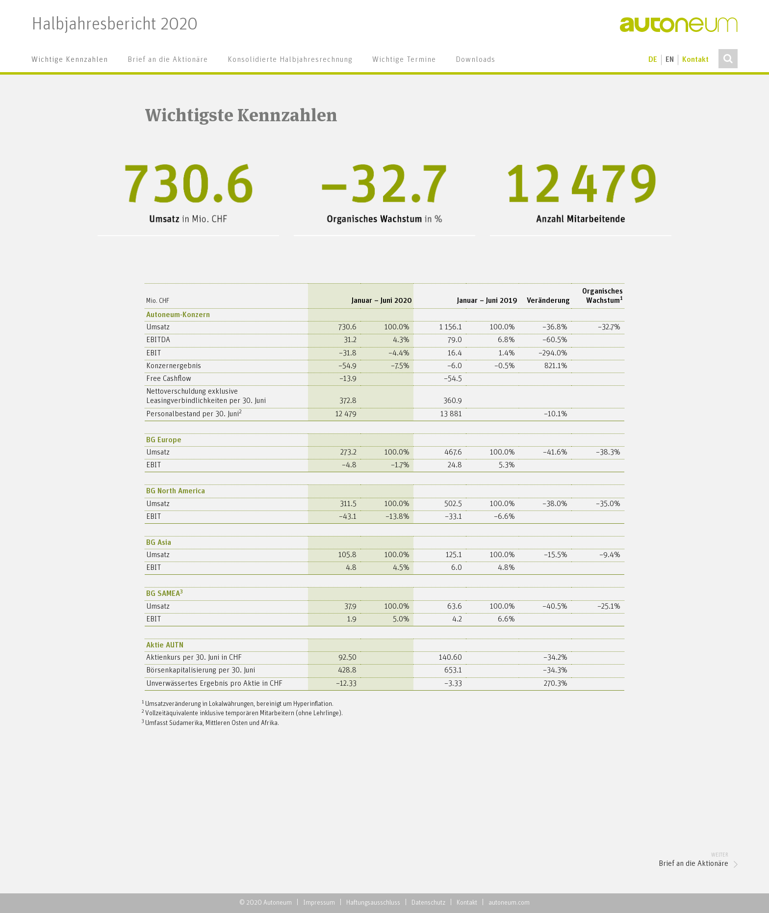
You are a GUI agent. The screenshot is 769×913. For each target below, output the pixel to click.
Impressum (319, 903)
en (670, 59)
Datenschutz (428, 903)
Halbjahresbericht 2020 (114, 25)
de (652, 59)
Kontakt (695, 59)
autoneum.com (509, 903)
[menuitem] (69, 60)
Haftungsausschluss (373, 903)
